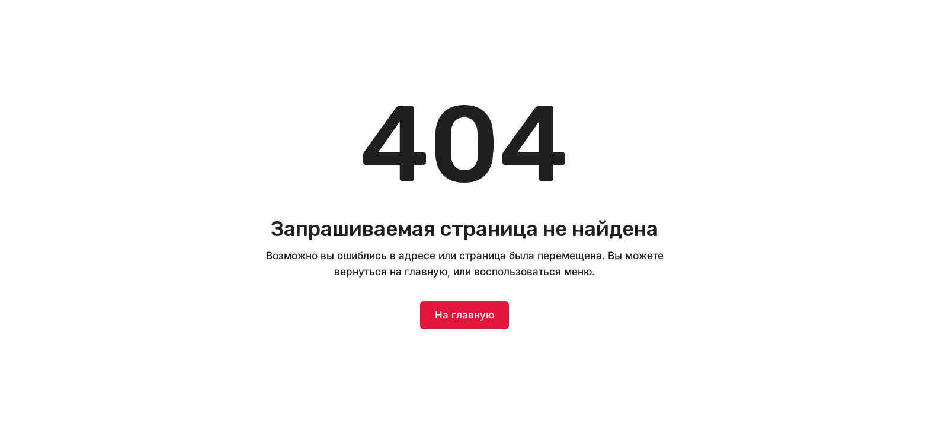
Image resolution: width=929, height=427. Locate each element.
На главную (464, 315)
